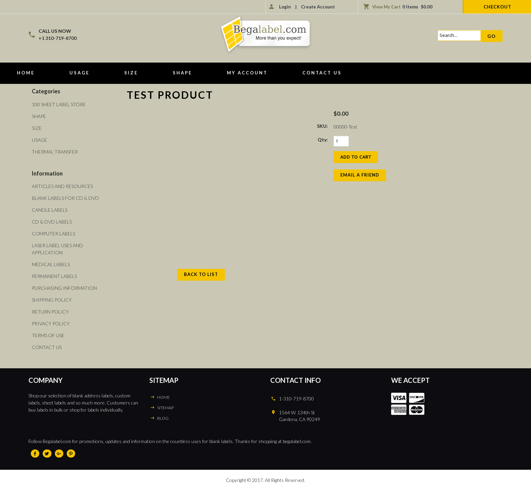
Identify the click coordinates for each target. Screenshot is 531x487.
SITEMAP (165, 407)
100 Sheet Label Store (59, 104)
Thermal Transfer (55, 152)
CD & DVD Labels (52, 222)
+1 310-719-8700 (58, 38)
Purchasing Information (64, 288)
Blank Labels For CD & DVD (65, 198)
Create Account (318, 6)
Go (491, 36)
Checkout (497, 6)
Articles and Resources (62, 186)
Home (26, 72)
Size (131, 72)
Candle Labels (49, 210)
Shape (182, 72)
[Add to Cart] (356, 157)
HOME (163, 397)
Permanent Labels (54, 276)
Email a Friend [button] (359, 175)
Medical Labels (51, 264)
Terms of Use (48, 335)
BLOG (163, 418)
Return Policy (50, 312)
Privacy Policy (51, 323)
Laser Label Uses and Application (57, 248)
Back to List (201, 274)
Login (285, 6)
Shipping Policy (52, 300)
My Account (247, 72)
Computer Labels (53, 233)
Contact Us (322, 72)
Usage (79, 72)
